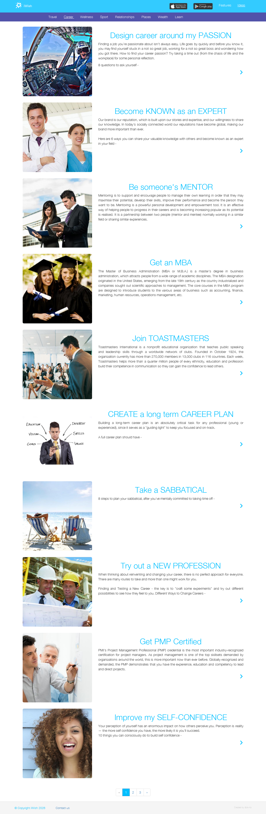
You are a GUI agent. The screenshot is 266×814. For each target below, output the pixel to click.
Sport (104, 17)
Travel (52, 17)
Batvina (248, 807)
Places (146, 17)
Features (225, 5)
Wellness (86, 17)
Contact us (63, 808)
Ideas (241, 5)
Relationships (124, 17)
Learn (179, 17)
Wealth (163, 17)
